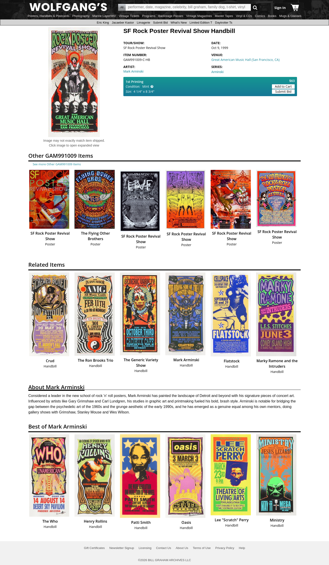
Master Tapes (224, 16)
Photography (81, 16)
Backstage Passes (170, 16)
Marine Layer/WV (104, 16)
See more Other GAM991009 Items (57, 164)
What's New (179, 22)
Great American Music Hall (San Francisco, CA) (245, 59)
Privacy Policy (224, 548)
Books (272, 16)
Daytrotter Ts (223, 22)
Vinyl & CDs (244, 16)
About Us (182, 548)
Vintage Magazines (199, 16)
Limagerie (143, 22)
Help (242, 548)
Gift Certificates (94, 548)
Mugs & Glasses (290, 16)
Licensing (145, 548)
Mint (145, 86)
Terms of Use (202, 548)
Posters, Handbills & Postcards (48, 16)
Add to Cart (283, 86)
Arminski (217, 72)
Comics (260, 16)
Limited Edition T (201, 22)
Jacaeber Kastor (123, 22)
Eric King (103, 22)
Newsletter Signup (121, 548)
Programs (148, 16)
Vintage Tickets (129, 16)
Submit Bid (160, 22)
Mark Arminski (133, 71)
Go (255, 7)
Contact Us (163, 548)
